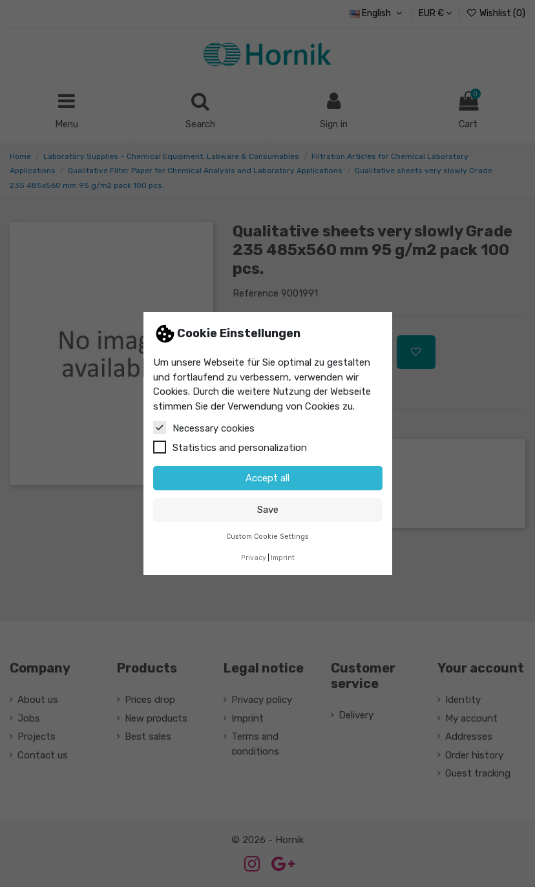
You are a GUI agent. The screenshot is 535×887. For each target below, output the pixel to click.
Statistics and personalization (230, 447)
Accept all (267, 478)
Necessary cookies (204, 427)
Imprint (283, 558)
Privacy (253, 558)
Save (267, 510)
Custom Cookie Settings (267, 536)
